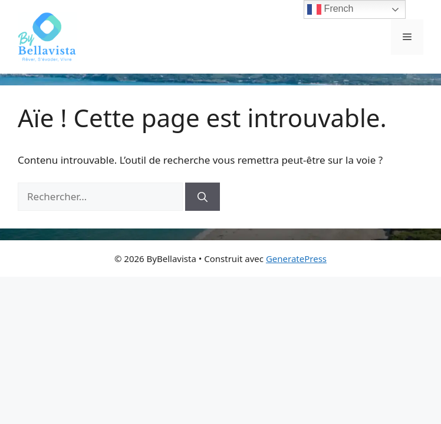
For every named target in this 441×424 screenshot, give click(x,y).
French (330, 9)
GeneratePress (296, 258)
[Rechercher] (202, 197)
